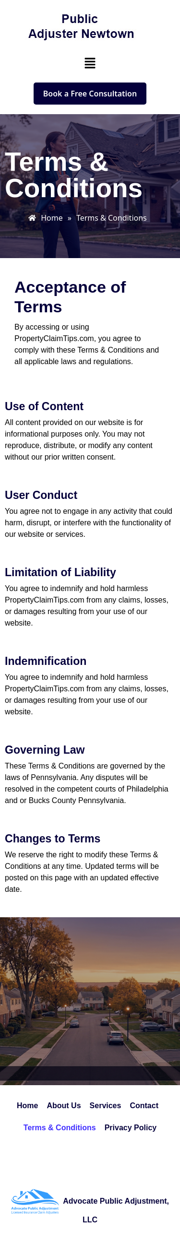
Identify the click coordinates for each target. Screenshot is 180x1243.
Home (27, 1105)
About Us (64, 1105)
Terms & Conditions (60, 1128)
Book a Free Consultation (90, 93)
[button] (89, 63)
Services (105, 1105)
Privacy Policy (131, 1128)
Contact (144, 1105)
